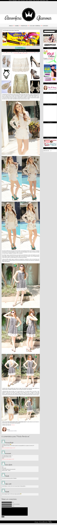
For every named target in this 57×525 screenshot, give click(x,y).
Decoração (23, 0)
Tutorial (10, 0)
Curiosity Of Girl (9, 442)
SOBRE (17, 25)
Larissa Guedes (8, 464)
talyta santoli (8, 484)
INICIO (11, 25)
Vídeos (34, 0)
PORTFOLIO (24, 25)
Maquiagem (14, 0)
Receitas (37, 0)
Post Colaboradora (30, 52)
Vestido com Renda (24, 53)
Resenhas (30, 0)
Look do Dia (21, 52)
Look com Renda (15, 52)
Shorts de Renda (17, 53)
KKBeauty (13, 424)
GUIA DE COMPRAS (35, 25)
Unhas (27, 0)
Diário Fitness (42, 0)
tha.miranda (8, 453)
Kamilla (4, 52)
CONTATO (45, 25)
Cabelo (19, 0)
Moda (47, 0)
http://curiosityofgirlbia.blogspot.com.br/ (8, 447)
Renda (36, 52)
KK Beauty (9, 52)
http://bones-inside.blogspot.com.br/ (8, 459)
